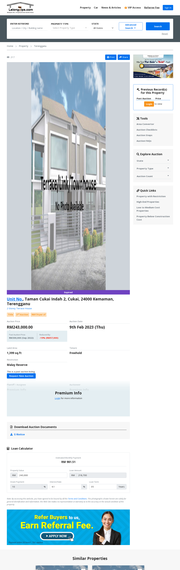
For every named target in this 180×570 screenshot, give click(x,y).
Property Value (17, 470)
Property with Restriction (151, 196)
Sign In (168, 7)
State (95, 23)
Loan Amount (75, 470)
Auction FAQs (144, 140)
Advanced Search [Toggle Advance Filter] (130, 26)
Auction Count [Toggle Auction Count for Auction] (153, 176)
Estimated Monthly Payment (68, 457)
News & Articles (111, 7)
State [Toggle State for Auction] (153, 160)
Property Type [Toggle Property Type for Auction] (153, 168)
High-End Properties (148, 201)
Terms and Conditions (77, 498)
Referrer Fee (151, 7)
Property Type (59, 23)
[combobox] (69, 27)
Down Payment (17, 482)
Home (10, 45)
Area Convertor (145, 124)
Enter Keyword (19, 23)
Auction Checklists (147, 129)
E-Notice (17, 434)
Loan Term (94, 482)
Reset (165, 33)
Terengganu (40, 45)
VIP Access (132, 7)
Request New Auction (21, 375)
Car (96, 7)
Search (158, 26)
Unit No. (15, 299)
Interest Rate (55, 482)
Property (85, 7)
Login (57, 398)
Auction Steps (144, 135)
